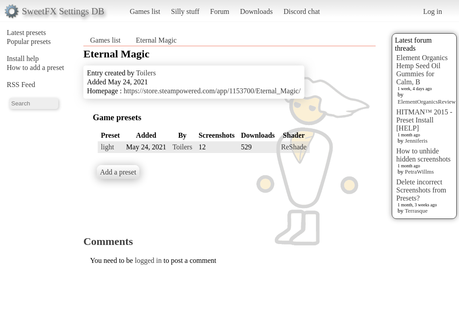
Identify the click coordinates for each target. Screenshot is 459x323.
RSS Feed (21, 84)
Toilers (146, 73)
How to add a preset (35, 67)
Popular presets (29, 41)
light (107, 147)
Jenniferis (416, 140)
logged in (148, 260)
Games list (145, 11)
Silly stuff (185, 11)
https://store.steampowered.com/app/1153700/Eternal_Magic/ (212, 91)
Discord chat (301, 11)
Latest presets (26, 32)
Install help (23, 58)
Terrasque (416, 210)
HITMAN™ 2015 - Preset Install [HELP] (424, 120)
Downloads (256, 11)
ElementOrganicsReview (427, 101)
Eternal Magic (156, 40)
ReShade (294, 147)
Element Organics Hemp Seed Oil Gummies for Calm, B (422, 70)
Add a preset (118, 172)
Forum (220, 11)
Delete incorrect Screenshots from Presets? (421, 190)
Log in (432, 11)
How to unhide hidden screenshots (423, 155)
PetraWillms (419, 171)
